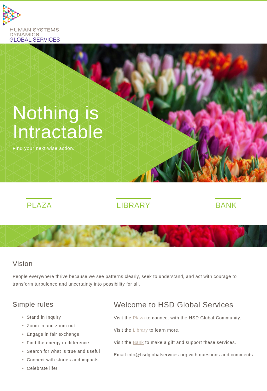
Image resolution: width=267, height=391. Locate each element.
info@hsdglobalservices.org (157, 354)
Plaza (139, 317)
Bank (138, 342)
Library (140, 330)
